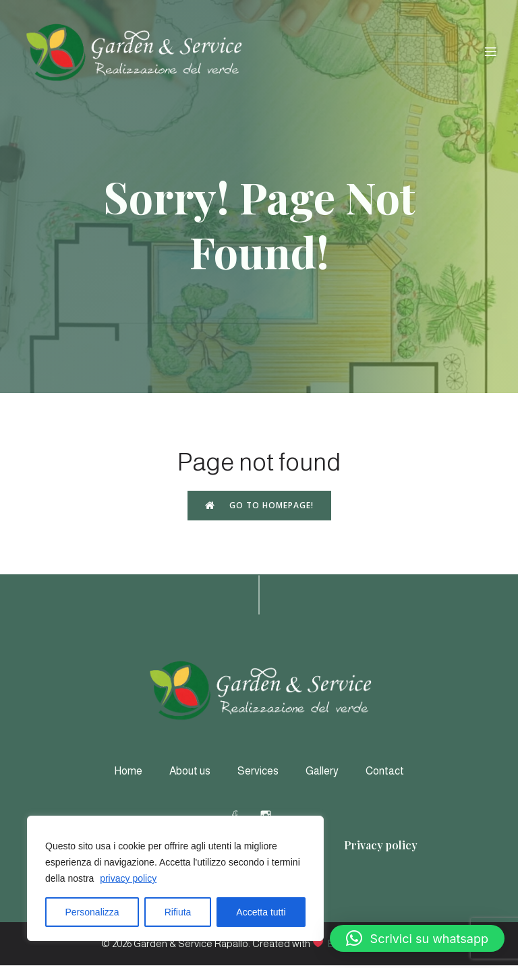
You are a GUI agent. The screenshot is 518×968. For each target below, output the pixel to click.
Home (128, 773)
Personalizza (92, 912)
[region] (175, 878)
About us (189, 773)
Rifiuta (178, 912)
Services (258, 773)
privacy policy (128, 878)
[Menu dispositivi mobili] (490, 52)
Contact (385, 773)
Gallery (322, 773)
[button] (417, 938)
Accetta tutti (260, 912)
